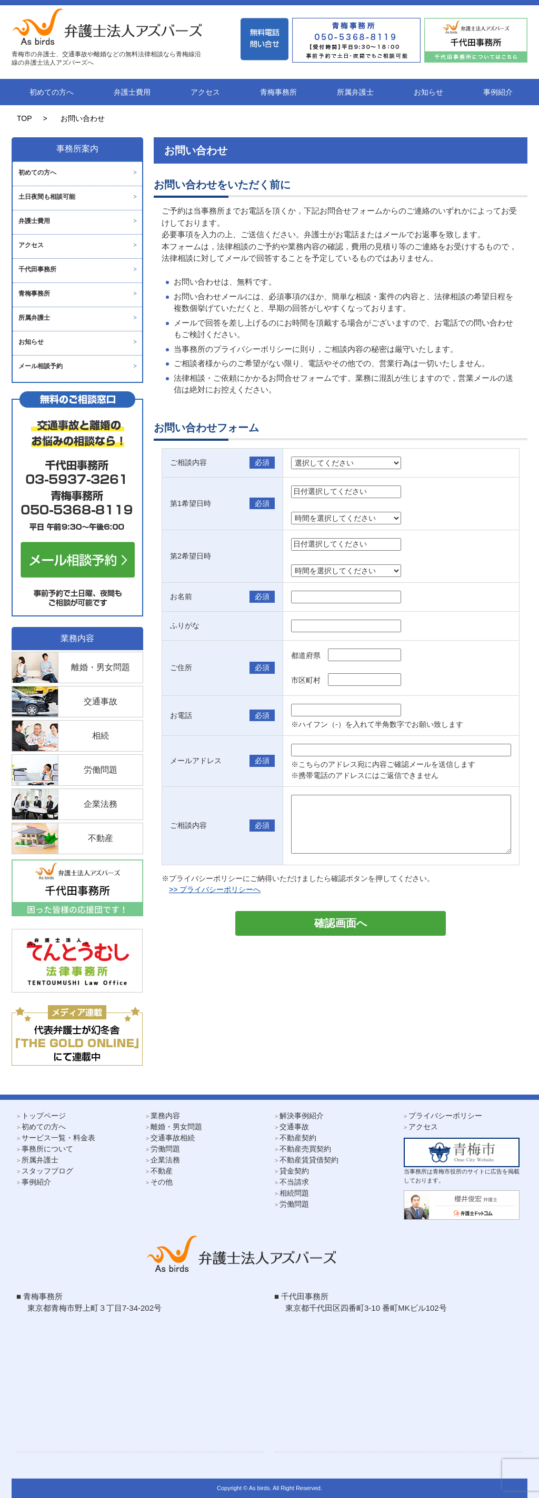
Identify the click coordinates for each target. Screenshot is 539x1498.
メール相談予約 (40, 366)
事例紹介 (498, 92)
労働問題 (165, 1149)
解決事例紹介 (302, 1115)
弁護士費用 (132, 92)
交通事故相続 (173, 1137)
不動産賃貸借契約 (309, 1160)
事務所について (47, 1149)
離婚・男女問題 (176, 1126)
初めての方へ (51, 92)
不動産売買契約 (305, 1149)
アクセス (205, 92)
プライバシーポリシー (445, 1115)
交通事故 (294, 1126)
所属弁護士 (355, 92)
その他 (162, 1182)
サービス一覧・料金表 (58, 1137)
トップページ (44, 1115)
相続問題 (294, 1193)
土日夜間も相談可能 (46, 196)
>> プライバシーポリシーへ (215, 889)
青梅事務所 (278, 92)
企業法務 (165, 1160)
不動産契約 (298, 1137)
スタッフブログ (47, 1171)
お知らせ (428, 92)
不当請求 (294, 1182)
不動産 (162, 1171)
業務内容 (165, 1115)
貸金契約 (294, 1171)
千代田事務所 (37, 269)
